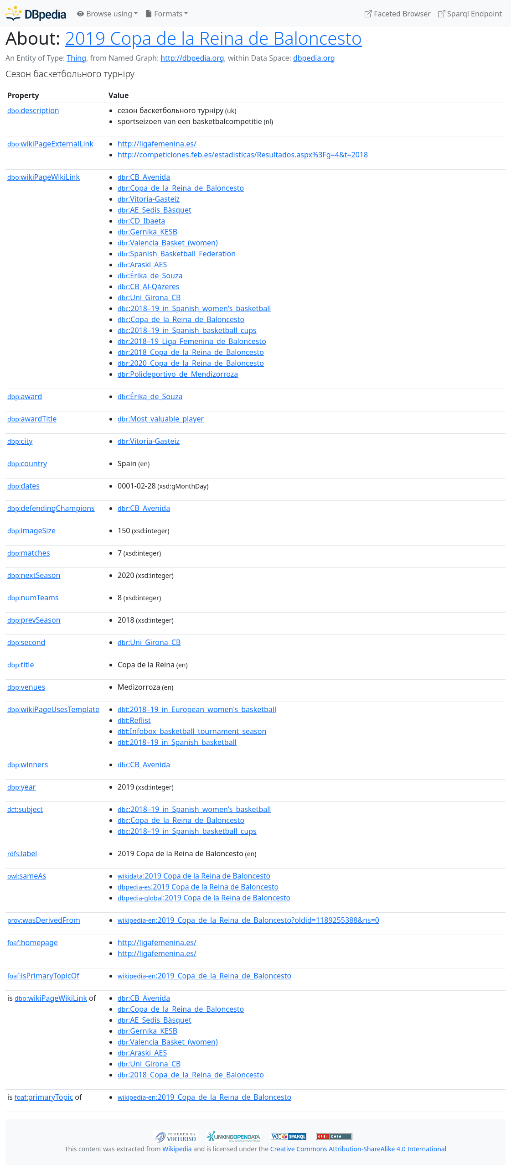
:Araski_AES (142, 265)
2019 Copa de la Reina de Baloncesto (213, 38)
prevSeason (34, 620)
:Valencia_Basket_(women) (168, 243)
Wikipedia (176, 1148)
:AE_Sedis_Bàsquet (154, 210)
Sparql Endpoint (470, 14)
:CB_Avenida (144, 177)
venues (26, 687)
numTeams (33, 598)
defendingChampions (51, 508)
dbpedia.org (314, 58)
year (21, 787)
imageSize (31, 530)
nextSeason (33, 575)
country (27, 463)
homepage (32, 942)
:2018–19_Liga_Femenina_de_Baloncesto (192, 341)
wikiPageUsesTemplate (53, 709)
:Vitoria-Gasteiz (149, 199)
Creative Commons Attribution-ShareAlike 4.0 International (358, 1148)
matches (28, 553)
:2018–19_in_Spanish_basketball (177, 742)
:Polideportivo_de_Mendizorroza (178, 374)
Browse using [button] (104, 14)
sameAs (26, 876)
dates (23, 486)
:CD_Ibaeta (141, 221)
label (22, 853)
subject (25, 809)
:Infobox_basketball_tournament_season (192, 731)
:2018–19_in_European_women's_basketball (197, 709)
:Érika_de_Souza (150, 275)
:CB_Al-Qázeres (148, 286)
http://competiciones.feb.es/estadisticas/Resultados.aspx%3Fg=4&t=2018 (243, 155)
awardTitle (32, 419)
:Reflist (134, 720)
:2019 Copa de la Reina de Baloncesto (194, 876)
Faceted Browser (398, 14)
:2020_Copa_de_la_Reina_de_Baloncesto (191, 363)
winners (27, 764)
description (33, 110)
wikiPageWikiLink (43, 177)
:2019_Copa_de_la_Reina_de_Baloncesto (204, 976)
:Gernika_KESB (147, 232)
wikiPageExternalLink (50, 144)
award (24, 396)
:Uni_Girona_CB (149, 297)
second (26, 642)
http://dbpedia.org (192, 58)
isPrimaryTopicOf (43, 976)
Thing (76, 58)
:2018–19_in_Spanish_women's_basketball (194, 308)
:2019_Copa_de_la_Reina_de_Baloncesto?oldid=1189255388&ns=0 (248, 920)
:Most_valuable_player (161, 419)
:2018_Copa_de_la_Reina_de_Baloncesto (191, 352)
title (20, 665)
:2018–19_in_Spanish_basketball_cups (187, 330)
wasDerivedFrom (43, 920)
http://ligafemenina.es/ (157, 144)
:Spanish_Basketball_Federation (177, 254)
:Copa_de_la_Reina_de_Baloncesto (181, 188)
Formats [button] (163, 14)
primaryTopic (44, 1097)
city (19, 441)
